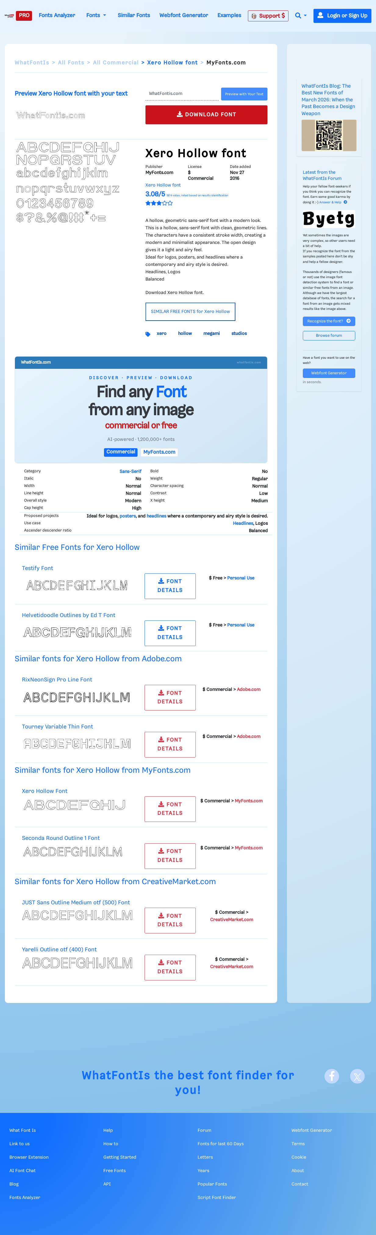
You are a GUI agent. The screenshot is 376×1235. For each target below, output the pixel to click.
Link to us (19, 1144)
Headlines (243, 523)
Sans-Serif (130, 471)
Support (268, 16)
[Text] (181, 94)
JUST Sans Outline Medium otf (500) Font (76, 903)
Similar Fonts (134, 15)
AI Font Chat (22, 1170)
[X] (357, 1076)
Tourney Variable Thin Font (57, 727)
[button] (301, 16)
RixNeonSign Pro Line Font (57, 680)
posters (128, 516)
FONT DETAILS (170, 585)
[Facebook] (331, 1076)
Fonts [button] (94, 15)
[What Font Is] (9, 16)
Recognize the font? (329, 321)
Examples (229, 15)
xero (162, 333)
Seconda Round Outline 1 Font (61, 838)
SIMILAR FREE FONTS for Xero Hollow (190, 311)
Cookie (299, 1157)
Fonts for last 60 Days (221, 1144)
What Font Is (22, 1130)
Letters (205, 1157)
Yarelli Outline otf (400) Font (59, 950)
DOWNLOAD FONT (206, 114)
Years (203, 1170)
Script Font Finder (217, 1197)
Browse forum (329, 336)
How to (110, 1144)
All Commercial (116, 63)
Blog (14, 1184)
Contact (300, 1184)
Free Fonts (114, 1170)
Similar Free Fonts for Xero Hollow (77, 547)
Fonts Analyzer (57, 15)
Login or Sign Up (342, 16)
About (298, 1170)
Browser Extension (28, 1157)
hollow (185, 333)
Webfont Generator (183, 15)
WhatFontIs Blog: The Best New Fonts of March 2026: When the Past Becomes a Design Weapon (328, 100)
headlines (156, 516)
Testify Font (37, 568)
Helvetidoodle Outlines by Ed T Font (68, 615)
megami (211, 333)
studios (239, 333)
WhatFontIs (32, 63)
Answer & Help (333, 202)
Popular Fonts (212, 1184)
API (107, 1184)
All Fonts (71, 63)
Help (108, 1130)
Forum (204, 1130)
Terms (298, 1144)
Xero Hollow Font (44, 791)
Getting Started (119, 1157)
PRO (24, 15)
